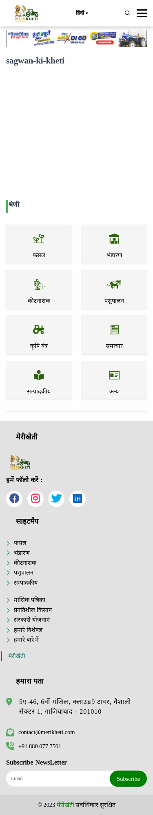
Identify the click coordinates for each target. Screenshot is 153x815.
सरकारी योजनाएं (32, 619)
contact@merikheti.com (40, 732)
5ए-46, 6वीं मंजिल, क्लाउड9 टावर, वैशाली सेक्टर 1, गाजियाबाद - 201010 (75, 706)
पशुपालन (23, 572)
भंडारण (21, 553)
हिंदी (81, 13)
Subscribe (128, 778)
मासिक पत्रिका (29, 600)
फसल (20, 543)
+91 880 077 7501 (33, 746)
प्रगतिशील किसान (33, 610)
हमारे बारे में (26, 639)
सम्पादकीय (26, 582)
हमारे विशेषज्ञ (28, 630)
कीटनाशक (25, 562)
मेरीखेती (17, 656)
